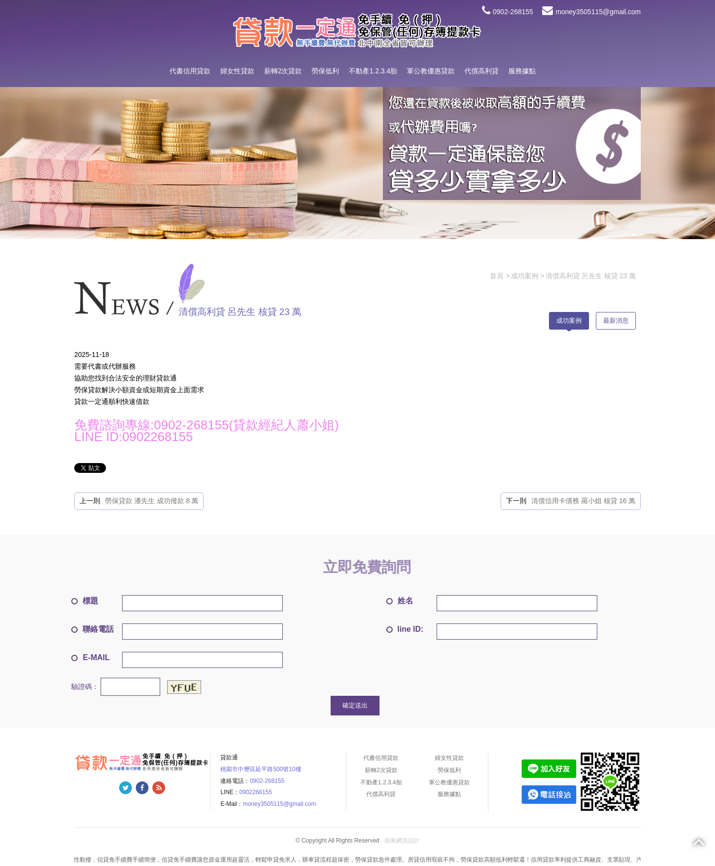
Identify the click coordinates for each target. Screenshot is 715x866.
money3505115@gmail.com (591, 12)
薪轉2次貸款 (283, 71)
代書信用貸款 (189, 71)
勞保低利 (325, 71)
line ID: (404, 629)
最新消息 (616, 320)
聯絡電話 (92, 629)
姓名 (399, 601)
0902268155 (255, 792)
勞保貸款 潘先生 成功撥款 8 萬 (151, 501)
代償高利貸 (481, 71)
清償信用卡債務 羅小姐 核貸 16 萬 (583, 501)
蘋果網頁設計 (402, 841)
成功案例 (569, 320)
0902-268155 (507, 12)
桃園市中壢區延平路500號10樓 (260, 769)
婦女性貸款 (237, 71)
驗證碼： (85, 686)
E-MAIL (90, 657)
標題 (84, 601)
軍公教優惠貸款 (431, 71)
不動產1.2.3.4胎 (373, 71)
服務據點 (522, 71)
